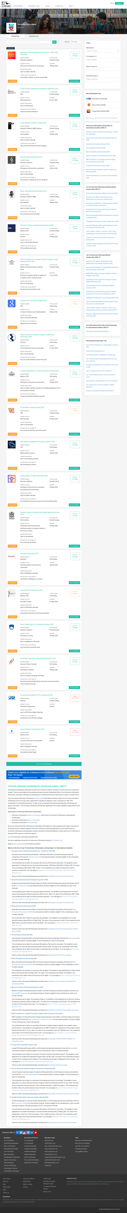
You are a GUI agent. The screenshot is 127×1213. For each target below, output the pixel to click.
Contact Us (60, 6)
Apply (9, 837)
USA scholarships (18, 844)
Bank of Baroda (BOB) (96, 105)
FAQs (4, 1190)
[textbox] (103, 59)
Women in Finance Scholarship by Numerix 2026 (37, 225)
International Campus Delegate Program (49, 1182)
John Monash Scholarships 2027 (31, 590)
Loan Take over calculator (82, 1146)
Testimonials (6, 1187)
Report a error (47, 1191)
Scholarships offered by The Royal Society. (61, 902)
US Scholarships (29, 1140)
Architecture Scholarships (11, 1143)
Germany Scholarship (30, 1146)
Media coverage (27, 1184)
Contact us (6, 1192)
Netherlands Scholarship (31, 1162)
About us (5, 1181)
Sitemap (25, 1187)
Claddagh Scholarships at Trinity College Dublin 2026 (102, 221)
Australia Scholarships (30, 1148)
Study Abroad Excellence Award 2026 (33, 123)
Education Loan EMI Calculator (83, 1140)
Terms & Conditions (28, 1178)
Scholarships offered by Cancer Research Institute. (63, 1094)
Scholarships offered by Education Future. (61, 876)
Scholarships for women (10, 1168)
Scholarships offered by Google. (57, 1065)
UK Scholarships (28, 1143)
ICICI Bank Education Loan (52, 1162)
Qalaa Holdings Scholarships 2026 (32, 729)
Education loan (33, 36)
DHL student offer (57, 840)
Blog (48, 6)
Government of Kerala (21, 1103)
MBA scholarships (9, 1154)
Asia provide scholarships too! (95, 351)
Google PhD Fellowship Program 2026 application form (36, 1061)
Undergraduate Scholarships (12, 1157)
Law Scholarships (9, 1151)
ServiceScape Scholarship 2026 (31, 157)
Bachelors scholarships (34, 815)
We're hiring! (6, 1178)
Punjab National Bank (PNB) (97, 111)
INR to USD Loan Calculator (82, 1143)
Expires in (75, 55)
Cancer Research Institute (29, 1074)
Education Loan (35, 6)
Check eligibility (74, 81)
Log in (112, 3)
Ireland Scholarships (30, 1154)
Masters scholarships (33, 820)
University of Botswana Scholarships (97, 331)
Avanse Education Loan (51, 1148)
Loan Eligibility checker (81, 1151)
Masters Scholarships (10, 1160)
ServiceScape (73, 938)
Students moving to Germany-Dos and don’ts (100, 391)
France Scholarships (30, 1157)
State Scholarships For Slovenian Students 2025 (37, 624)
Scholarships (19, 6)
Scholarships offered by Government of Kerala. (62, 1122)
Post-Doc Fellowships (10, 1165)
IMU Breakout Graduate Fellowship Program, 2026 (37, 442)
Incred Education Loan (51, 1154)
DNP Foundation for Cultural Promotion (41, 1019)
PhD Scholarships (9, 1162)
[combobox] (102, 50)
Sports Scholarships (9, 1146)
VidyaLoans (48, 1165)
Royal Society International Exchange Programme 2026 (39, 89)
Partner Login (47, 1178)
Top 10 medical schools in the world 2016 (99, 371)
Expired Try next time (75, 697)
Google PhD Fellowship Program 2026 (33, 300)
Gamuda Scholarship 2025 (29, 554)
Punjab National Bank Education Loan (55, 1157)
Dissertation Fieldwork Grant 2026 (32, 407)
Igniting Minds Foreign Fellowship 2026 (34, 476)
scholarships (38, 798)
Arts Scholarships (9, 1140)
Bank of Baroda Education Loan (53, 1146)
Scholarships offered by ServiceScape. (60, 955)
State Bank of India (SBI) (96, 98)
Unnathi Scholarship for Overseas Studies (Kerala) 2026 (39, 371)
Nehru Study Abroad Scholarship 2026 (33, 191)
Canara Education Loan (51, 1151)
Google (72, 1048)
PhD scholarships (32, 822)
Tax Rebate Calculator (81, 1148)
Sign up (119, 3)
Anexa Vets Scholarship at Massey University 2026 (102, 193)
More (72, 6)
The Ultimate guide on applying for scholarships (101, 355)
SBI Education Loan (50, 1143)
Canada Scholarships (30, 1151)
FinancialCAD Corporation (20, 993)
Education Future (34, 857)
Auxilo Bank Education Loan (52, 1160)
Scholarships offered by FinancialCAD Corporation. (63, 1010)
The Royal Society (21, 886)
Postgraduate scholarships (11, 1171)
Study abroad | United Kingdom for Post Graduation (102, 381)
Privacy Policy (27, 1181)
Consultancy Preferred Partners (49, 1187)
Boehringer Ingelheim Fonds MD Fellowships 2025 (38, 658)
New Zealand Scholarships (31, 1160)
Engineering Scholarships (11, 1148)
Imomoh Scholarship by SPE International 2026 (36, 695)
